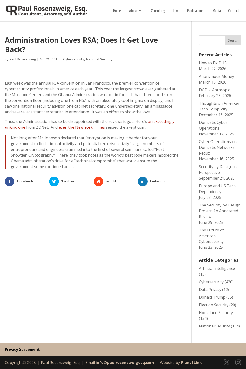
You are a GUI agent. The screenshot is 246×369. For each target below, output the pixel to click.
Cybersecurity (73, 59)
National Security (99, 59)
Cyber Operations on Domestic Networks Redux (218, 147)
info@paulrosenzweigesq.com (125, 362)
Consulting (158, 11)
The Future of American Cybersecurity (211, 235)
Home (117, 11)
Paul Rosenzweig (22, 59)
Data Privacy (210, 289)
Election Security (213, 305)
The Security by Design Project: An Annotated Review (219, 210)
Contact (233, 11)
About (133, 11)
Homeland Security (216, 312)
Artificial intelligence (217, 268)
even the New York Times (82, 127)
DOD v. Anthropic (214, 89)
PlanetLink (191, 362)
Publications (195, 11)
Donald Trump (212, 297)
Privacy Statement (22, 349)
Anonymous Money (216, 76)
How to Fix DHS (213, 63)
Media (217, 11)
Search (233, 40)
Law (175, 11)
